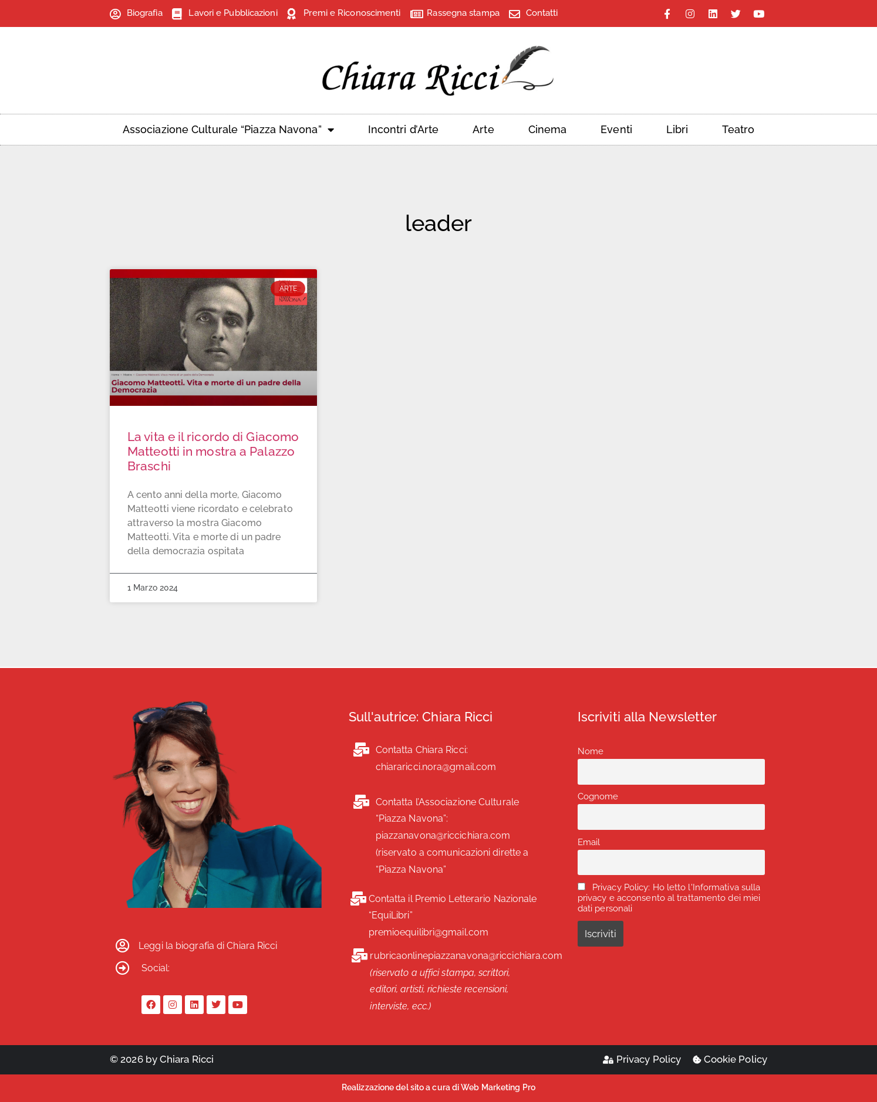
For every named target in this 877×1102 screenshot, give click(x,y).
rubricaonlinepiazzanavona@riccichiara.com (466, 955)
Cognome (598, 796)
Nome (590, 751)
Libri (677, 129)
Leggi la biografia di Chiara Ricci (208, 945)
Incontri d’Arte (403, 129)
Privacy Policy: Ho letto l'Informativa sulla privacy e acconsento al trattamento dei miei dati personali (669, 898)
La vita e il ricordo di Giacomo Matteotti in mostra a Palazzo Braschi (213, 451)
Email (589, 842)
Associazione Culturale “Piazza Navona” (228, 129)
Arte (483, 129)
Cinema (547, 129)
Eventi (616, 129)
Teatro (738, 129)
